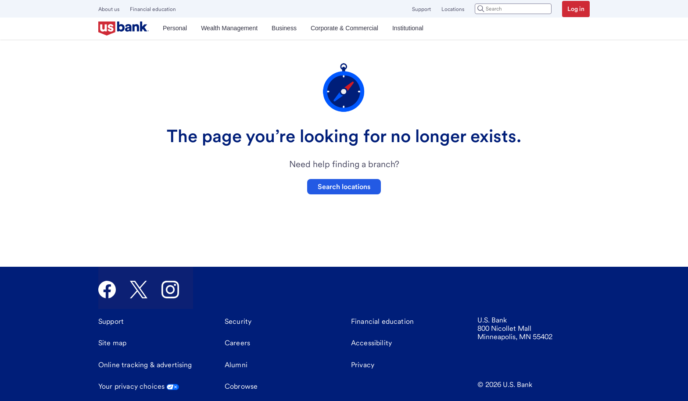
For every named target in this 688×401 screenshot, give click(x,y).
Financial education (153, 9)
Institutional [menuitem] (407, 28)
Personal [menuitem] (175, 28)
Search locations (344, 187)
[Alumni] (236, 365)
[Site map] (112, 343)
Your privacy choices (138, 386)
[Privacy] (362, 365)
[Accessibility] (371, 343)
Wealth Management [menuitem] (229, 28)
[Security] (238, 321)
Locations (452, 9)
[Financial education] (382, 321)
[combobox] (513, 9)
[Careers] (237, 343)
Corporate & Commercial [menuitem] (344, 28)
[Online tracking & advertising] (145, 365)
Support (421, 9)
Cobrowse (241, 386)
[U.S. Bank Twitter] (138, 289)
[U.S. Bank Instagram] (170, 289)
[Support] (111, 321)
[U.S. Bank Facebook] (107, 289)
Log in (575, 8)
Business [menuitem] (284, 28)
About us (108, 9)
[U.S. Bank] (123, 28)
